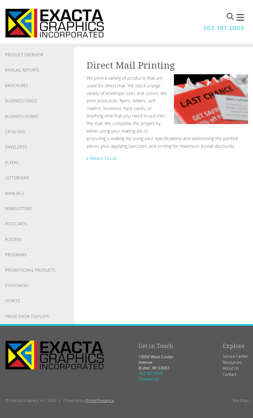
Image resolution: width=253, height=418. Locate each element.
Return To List (103, 158)
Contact (229, 374)
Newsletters (18, 208)
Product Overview (24, 54)
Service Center (235, 356)
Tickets (12, 301)
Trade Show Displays (27, 316)
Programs (16, 254)
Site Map (240, 400)
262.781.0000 (223, 28)
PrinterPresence (99, 400)
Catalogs (15, 131)
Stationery (16, 285)
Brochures (16, 85)
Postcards (16, 224)
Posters (13, 239)
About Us (231, 368)
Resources (232, 362)
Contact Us (149, 379)
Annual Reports (22, 70)
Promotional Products (30, 270)
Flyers (12, 162)
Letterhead (17, 178)
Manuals (14, 193)
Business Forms (21, 116)
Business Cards (21, 101)
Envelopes (16, 147)
